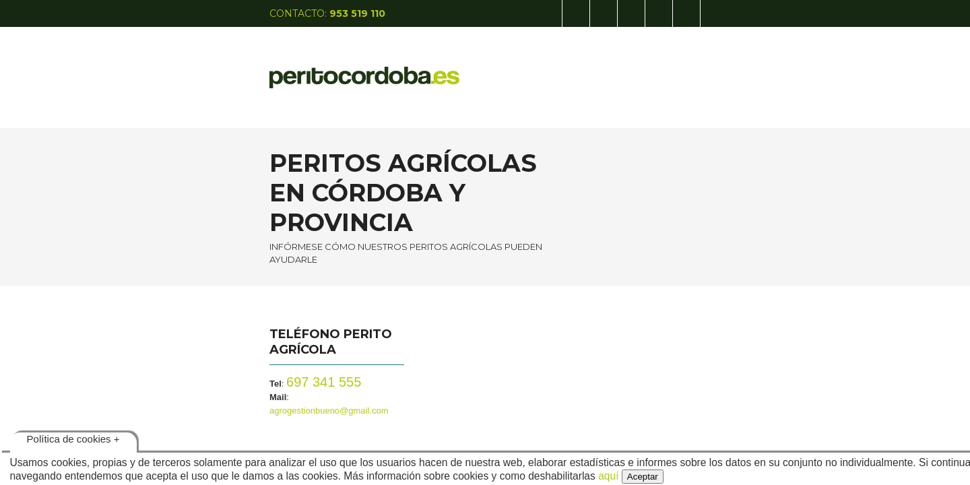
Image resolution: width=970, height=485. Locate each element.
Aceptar (642, 477)
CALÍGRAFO (449, 67)
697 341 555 (222, 324)
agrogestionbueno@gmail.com (250, 339)
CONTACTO (712, 67)
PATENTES (584, 67)
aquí (608, 476)
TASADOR (647, 67)
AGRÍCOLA (518, 67)
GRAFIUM (778, 67)
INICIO (389, 67)
